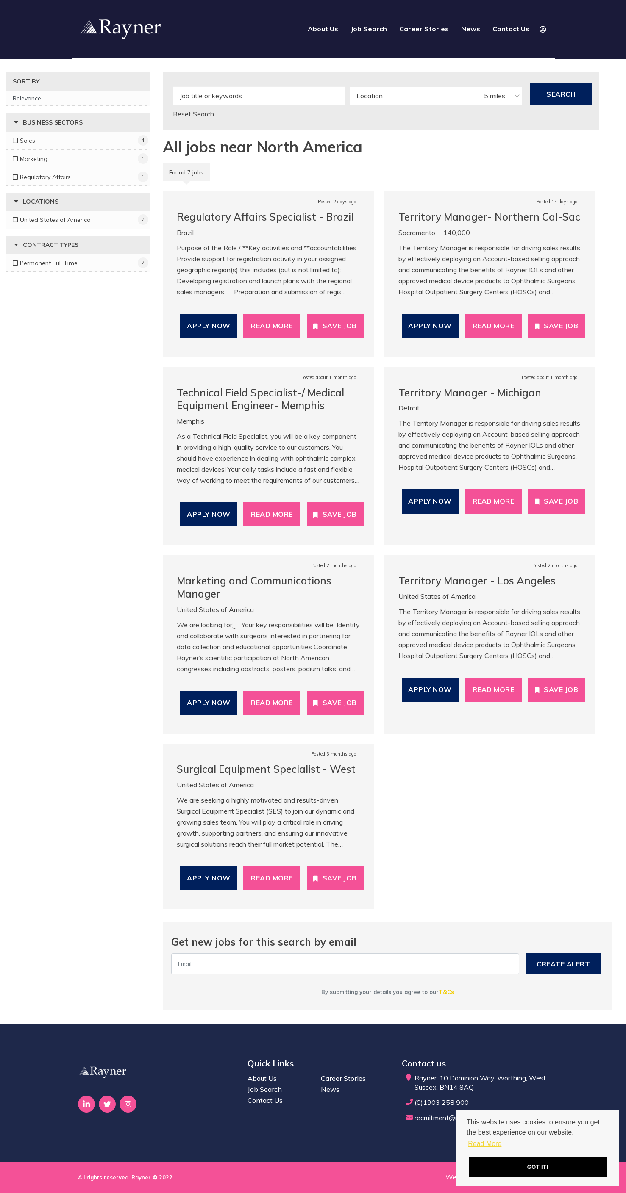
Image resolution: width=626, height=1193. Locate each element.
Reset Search (193, 114)
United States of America (55, 220)
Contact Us (510, 29)
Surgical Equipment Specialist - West (266, 769)
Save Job (340, 325)
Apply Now (209, 325)
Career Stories (424, 29)
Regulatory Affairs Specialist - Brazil (265, 216)
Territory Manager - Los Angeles (477, 580)
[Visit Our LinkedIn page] (86, 1104)
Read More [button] (484, 1143)
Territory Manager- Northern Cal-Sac (489, 216)
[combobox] (436, 96)
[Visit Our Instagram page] (128, 1104)
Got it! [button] (537, 1167)
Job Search (369, 29)
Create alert (563, 964)
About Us (323, 29)
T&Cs (446, 991)
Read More (272, 325)
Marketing (33, 159)
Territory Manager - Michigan (469, 392)
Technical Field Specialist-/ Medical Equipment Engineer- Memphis (260, 399)
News (470, 29)
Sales (27, 140)
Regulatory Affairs (45, 177)
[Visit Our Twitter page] (107, 1104)
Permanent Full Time (49, 263)
